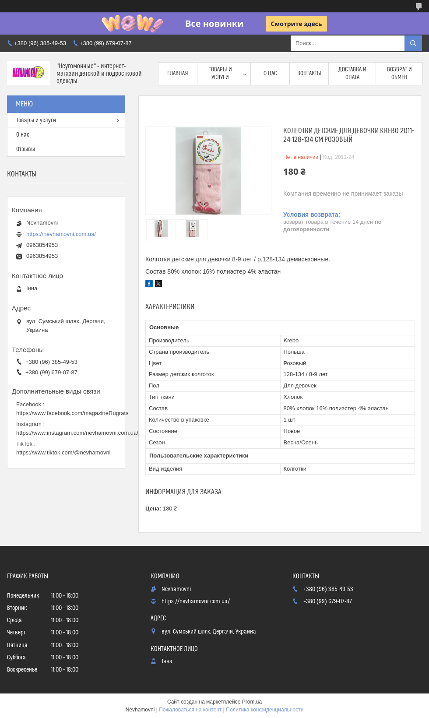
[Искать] (413, 43)
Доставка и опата (352, 73)
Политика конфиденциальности (264, 710)
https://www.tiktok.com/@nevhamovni (63, 452)
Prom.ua (252, 702)
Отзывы (25, 149)
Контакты (309, 73)
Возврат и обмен (399, 73)
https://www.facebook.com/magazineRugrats (72, 413)
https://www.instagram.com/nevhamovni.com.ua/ (77, 432)
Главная (177, 73)
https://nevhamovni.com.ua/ (61, 234)
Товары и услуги (220, 73)
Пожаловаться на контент (190, 710)
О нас (270, 73)
